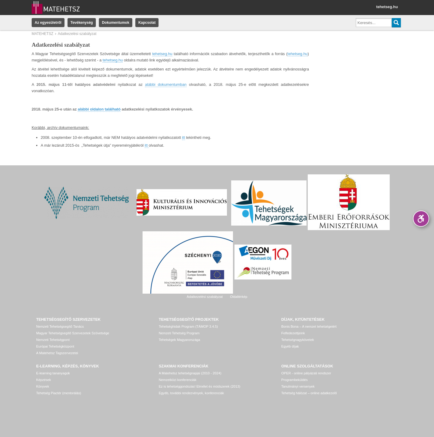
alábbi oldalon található (99, 109)
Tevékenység (82, 22)
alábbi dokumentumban (166, 84)
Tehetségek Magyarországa (179, 340)
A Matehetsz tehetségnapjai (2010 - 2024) (190, 373)
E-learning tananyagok (53, 373)
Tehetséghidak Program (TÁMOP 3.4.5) (188, 326)
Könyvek (42, 386)
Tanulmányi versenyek (298, 386)
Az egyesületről (48, 22)
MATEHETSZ (42, 34)
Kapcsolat (147, 22)
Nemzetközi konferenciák (178, 380)
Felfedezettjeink (293, 333)
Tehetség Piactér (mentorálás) (58, 393)
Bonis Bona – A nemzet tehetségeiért (308, 326)
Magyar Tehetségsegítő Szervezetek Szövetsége (72, 333)
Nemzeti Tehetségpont (53, 340)
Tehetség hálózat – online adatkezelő (309, 393)
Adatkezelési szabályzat (204, 296)
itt (183, 137)
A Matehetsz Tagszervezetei (57, 353)
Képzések (43, 380)
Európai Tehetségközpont (55, 346)
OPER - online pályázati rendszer (306, 373)
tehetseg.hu (387, 7)
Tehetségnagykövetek (297, 340)
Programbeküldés (294, 380)
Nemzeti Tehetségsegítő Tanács (60, 326)
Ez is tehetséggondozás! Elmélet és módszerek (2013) (200, 386)
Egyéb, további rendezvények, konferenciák (191, 393)
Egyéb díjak (290, 346)
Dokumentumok (115, 22)
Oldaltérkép (238, 296)
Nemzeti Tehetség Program (179, 333)
